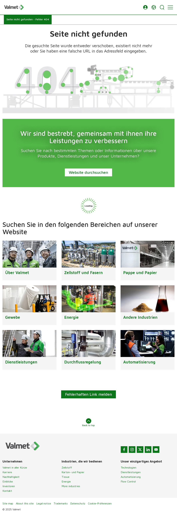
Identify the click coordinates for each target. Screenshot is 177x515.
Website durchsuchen (88, 172)
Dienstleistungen (131, 472)
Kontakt (7, 490)
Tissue (65, 476)
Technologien (128, 467)
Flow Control (128, 481)
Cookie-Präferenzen (100, 503)
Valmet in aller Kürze (14, 467)
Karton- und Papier (73, 472)
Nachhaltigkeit (10, 476)
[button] (145, 7)
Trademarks (61, 503)
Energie (66, 481)
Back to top (88, 422)
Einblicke (7, 481)
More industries (71, 486)
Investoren (8, 486)
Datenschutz (77, 503)
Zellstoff (67, 467)
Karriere (7, 472)
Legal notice (43, 503)
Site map (7, 503)
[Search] (162, 7)
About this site (25, 503)
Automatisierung (131, 476)
